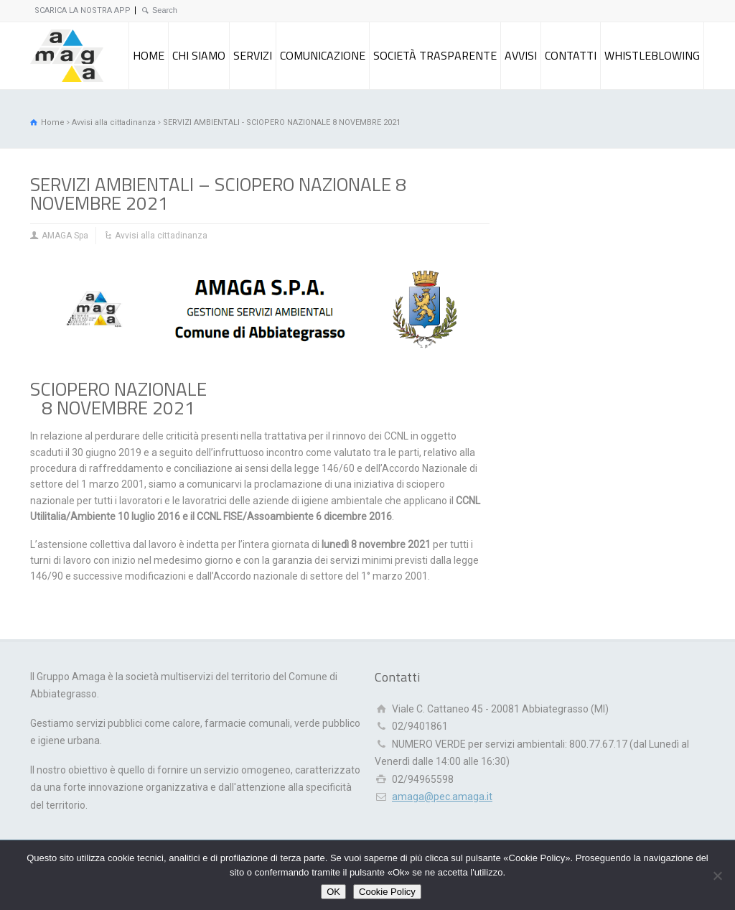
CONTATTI (570, 55)
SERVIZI (252, 55)
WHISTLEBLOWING (652, 55)
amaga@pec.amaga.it (442, 796)
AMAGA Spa (65, 236)
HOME (148, 55)
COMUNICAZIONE (322, 55)
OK (333, 891)
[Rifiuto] (717, 875)
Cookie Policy (387, 891)
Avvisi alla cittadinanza (161, 236)
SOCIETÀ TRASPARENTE (435, 55)
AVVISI (521, 55)
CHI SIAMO (198, 55)
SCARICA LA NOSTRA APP (82, 10)
